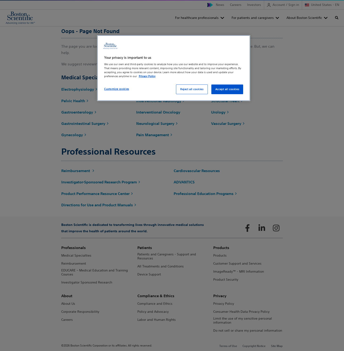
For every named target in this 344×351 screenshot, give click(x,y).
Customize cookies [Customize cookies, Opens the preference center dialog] (116, 89)
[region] (173, 68)
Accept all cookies (227, 89)
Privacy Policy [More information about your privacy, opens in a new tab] (147, 76)
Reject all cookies (191, 89)
